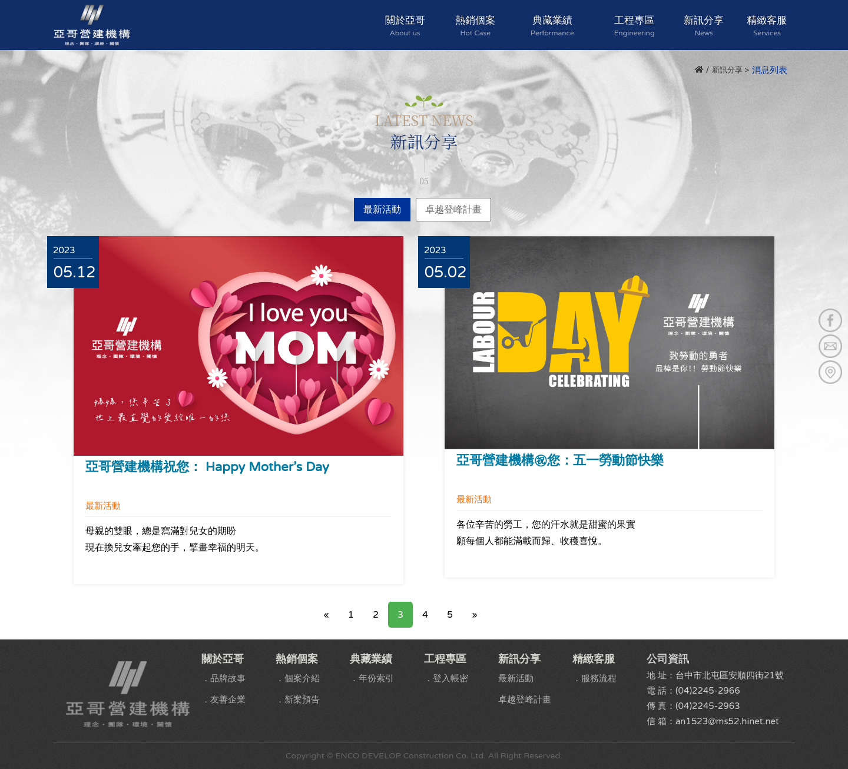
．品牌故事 (223, 678)
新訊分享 (704, 25)
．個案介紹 (298, 678)
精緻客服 (767, 25)
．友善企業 (223, 699)
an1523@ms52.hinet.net (727, 721)
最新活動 (382, 210)
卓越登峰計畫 (453, 210)
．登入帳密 (446, 678)
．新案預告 (298, 699)
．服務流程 (594, 678)
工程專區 (634, 25)
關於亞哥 (405, 25)
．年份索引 (372, 678)
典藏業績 (552, 25)
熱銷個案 (475, 25)
